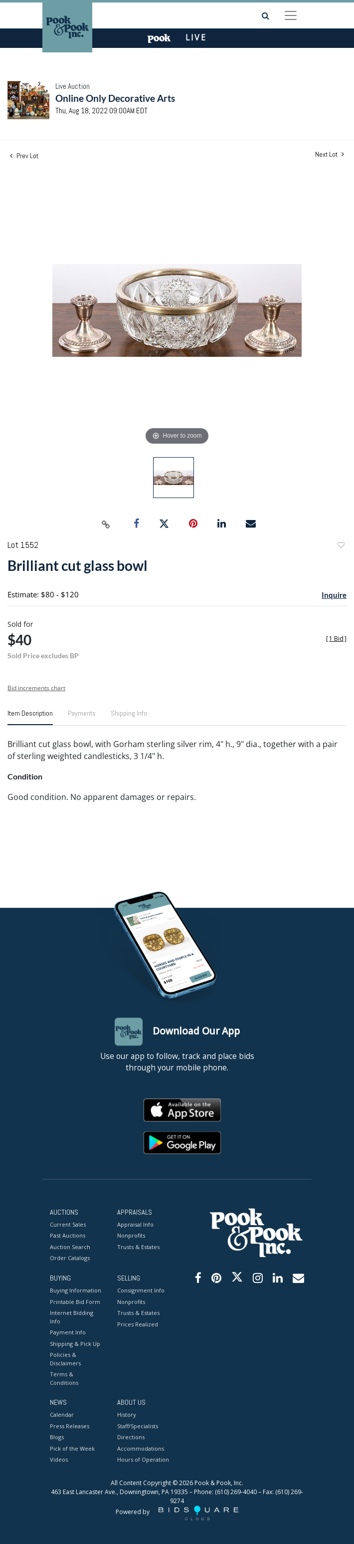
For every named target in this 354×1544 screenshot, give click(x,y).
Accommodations (140, 1448)
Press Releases (69, 1426)
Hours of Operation (143, 1460)
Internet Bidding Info (71, 1317)
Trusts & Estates (138, 1247)
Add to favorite (341, 546)
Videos (59, 1460)
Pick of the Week (72, 1448)
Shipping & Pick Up (75, 1343)
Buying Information (75, 1290)
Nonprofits (131, 1236)
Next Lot (329, 154)
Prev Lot (24, 155)
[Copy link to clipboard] (106, 524)
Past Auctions (67, 1236)
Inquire (334, 594)
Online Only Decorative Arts (115, 98)
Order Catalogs (70, 1258)
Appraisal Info (135, 1224)
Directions (131, 1437)
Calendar (62, 1415)
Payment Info (68, 1332)
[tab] (30, 717)
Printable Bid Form (75, 1301)
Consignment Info (141, 1290)
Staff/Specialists (137, 1426)
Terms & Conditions (64, 1379)
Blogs (57, 1437)
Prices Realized (137, 1324)
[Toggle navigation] (290, 15)
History (126, 1415)
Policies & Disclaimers (65, 1359)
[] (336, 638)
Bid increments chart (36, 688)
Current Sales (68, 1224)
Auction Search (70, 1247)
